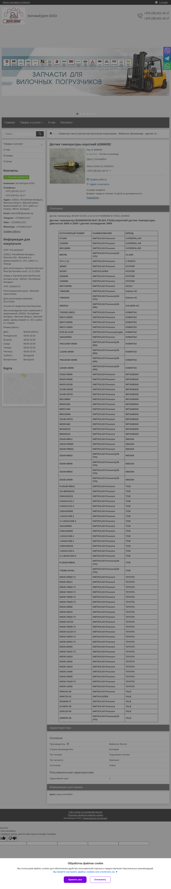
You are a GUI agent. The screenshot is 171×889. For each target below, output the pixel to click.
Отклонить (100, 879)
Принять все (75, 879)
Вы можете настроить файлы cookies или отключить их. (84, 871)
